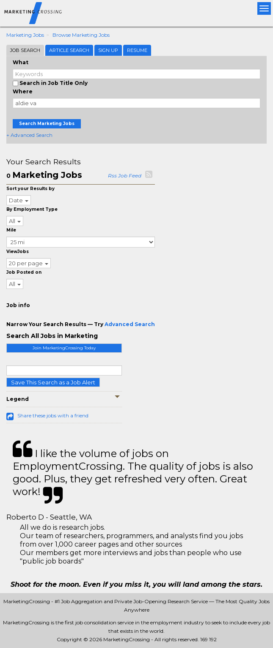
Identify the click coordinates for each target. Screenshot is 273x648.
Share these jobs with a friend (52, 415)
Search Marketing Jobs (46, 123)
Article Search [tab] (69, 50)
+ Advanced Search (29, 135)
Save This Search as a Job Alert (53, 382)
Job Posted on (23, 272)
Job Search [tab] (25, 50)
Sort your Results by (30, 188)
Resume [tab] (137, 50)
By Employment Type (32, 209)
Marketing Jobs (25, 35)
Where (23, 91)
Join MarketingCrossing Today (64, 348)
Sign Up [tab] (108, 50)
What (20, 62)
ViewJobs (17, 251)
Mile (11, 230)
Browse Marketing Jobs (81, 35)
